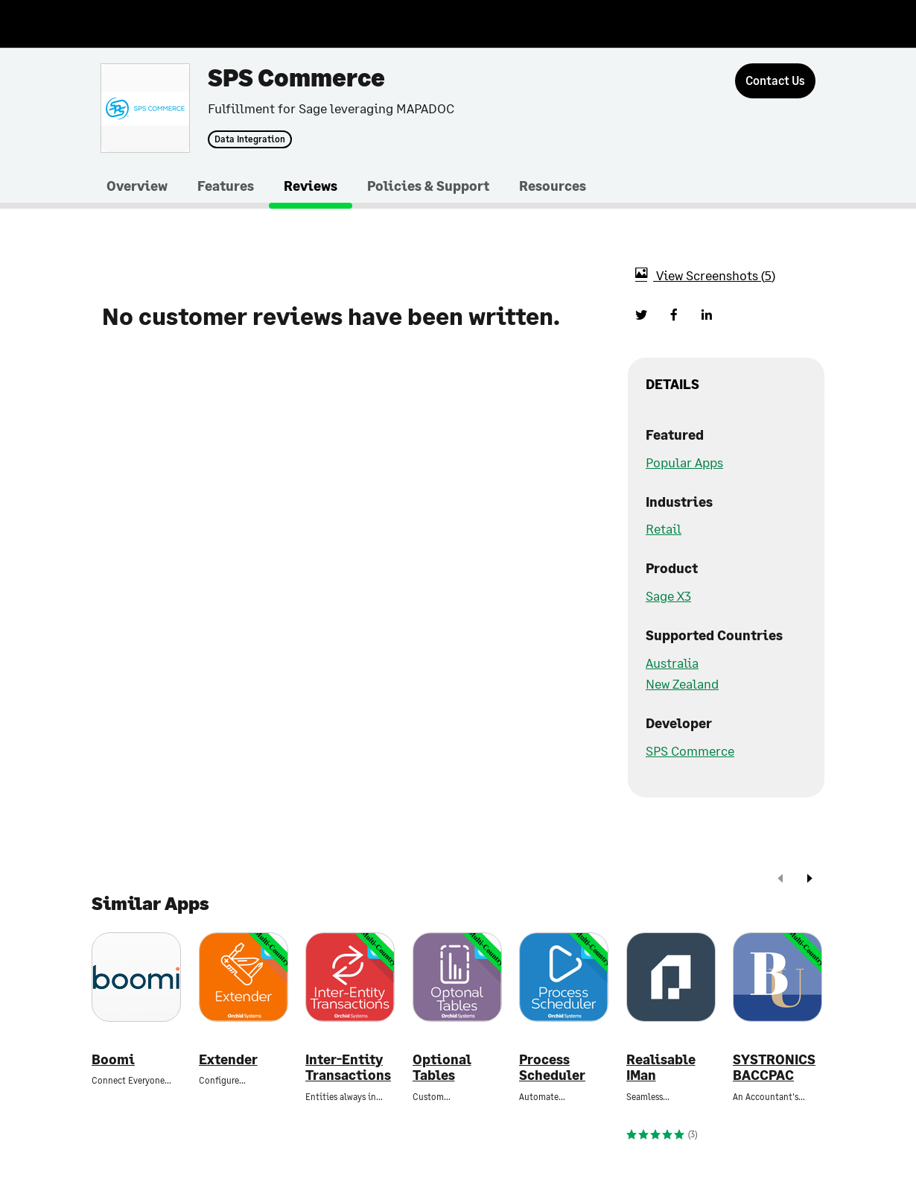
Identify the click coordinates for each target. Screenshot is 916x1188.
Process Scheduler (552, 1068)
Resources (552, 185)
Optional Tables (442, 1068)
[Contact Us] (775, 80)
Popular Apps (684, 462)
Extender (228, 1059)
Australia (672, 662)
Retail (663, 528)
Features (225, 185)
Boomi (113, 1059)
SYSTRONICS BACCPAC (774, 1068)
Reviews (310, 185)
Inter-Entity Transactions (348, 1068)
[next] (809, 880)
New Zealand (682, 683)
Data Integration (249, 139)
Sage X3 (668, 595)
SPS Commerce (690, 750)
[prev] (780, 880)
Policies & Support (428, 185)
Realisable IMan (661, 1068)
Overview (137, 185)
